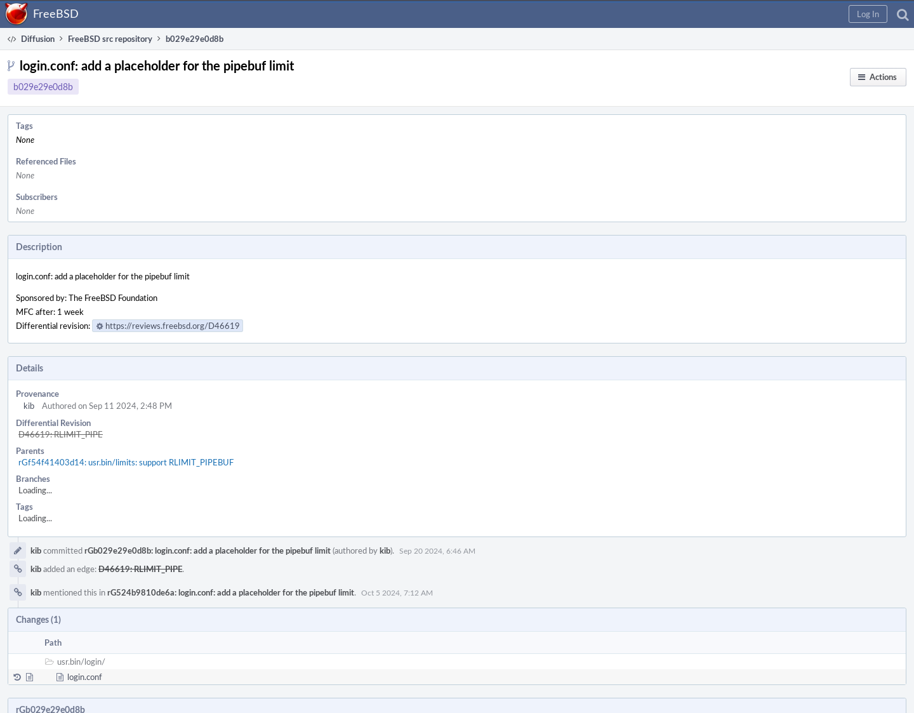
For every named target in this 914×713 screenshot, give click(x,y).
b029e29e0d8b (43, 87)
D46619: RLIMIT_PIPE (60, 434)
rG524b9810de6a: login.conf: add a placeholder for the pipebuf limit (230, 592)
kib (28, 405)
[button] (868, 14)
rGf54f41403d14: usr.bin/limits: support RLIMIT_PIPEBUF (126, 462)
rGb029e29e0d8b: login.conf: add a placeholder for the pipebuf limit (207, 550)
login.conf (84, 677)
